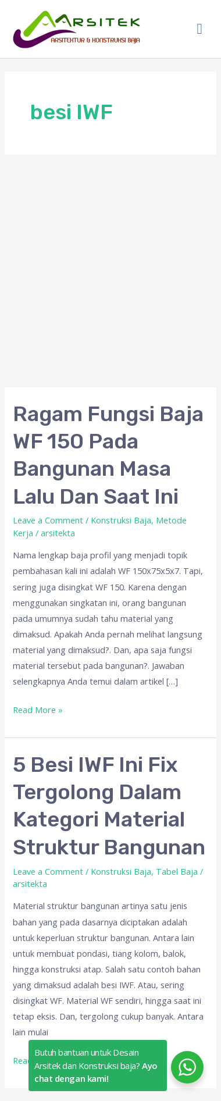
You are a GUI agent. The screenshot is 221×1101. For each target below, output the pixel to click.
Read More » (38, 708)
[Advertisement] (110, 271)
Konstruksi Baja (121, 520)
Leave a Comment (48, 520)
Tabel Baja (177, 871)
